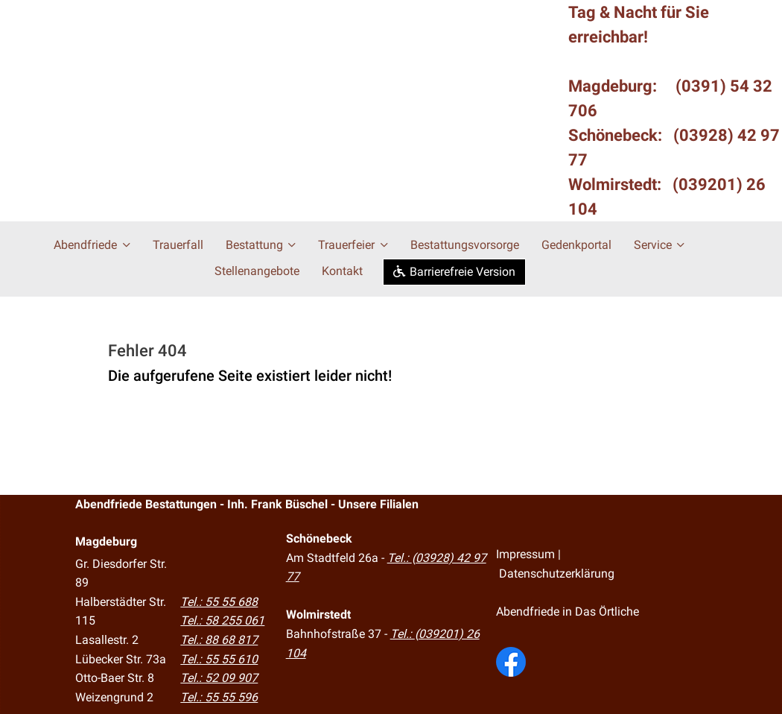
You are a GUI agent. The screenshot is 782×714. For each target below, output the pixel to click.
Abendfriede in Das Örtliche (567, 610)
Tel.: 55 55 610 (219, 658)
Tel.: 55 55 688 (219, 600)
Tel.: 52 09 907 (219, 677)
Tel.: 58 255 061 (222, 620)
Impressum (525, 553)
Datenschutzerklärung (556, 572)
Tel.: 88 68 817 (219, 638)
